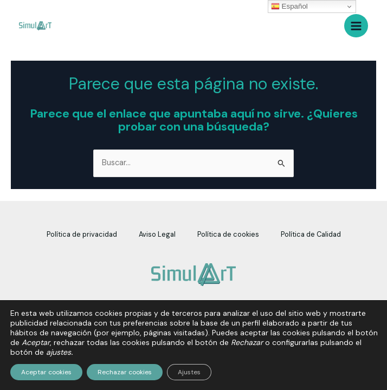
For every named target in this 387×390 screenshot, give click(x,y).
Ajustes (189, 372)
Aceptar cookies (46, 372)
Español (289, 6)
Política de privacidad (82, 234)
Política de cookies (228, 234)
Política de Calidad (311, 234)
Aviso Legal (157, 234)
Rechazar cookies (125, 372)
